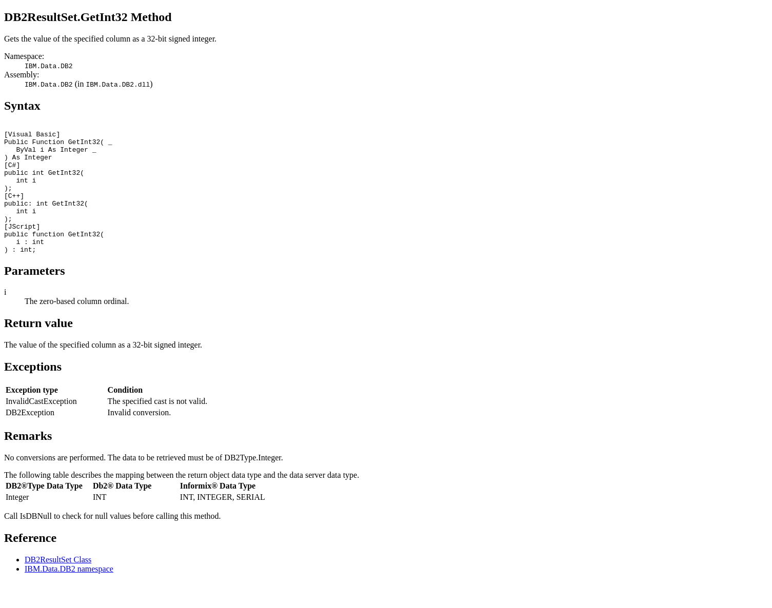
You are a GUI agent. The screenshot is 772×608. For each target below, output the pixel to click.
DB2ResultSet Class (58, 585)
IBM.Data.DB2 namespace (69, 595)
